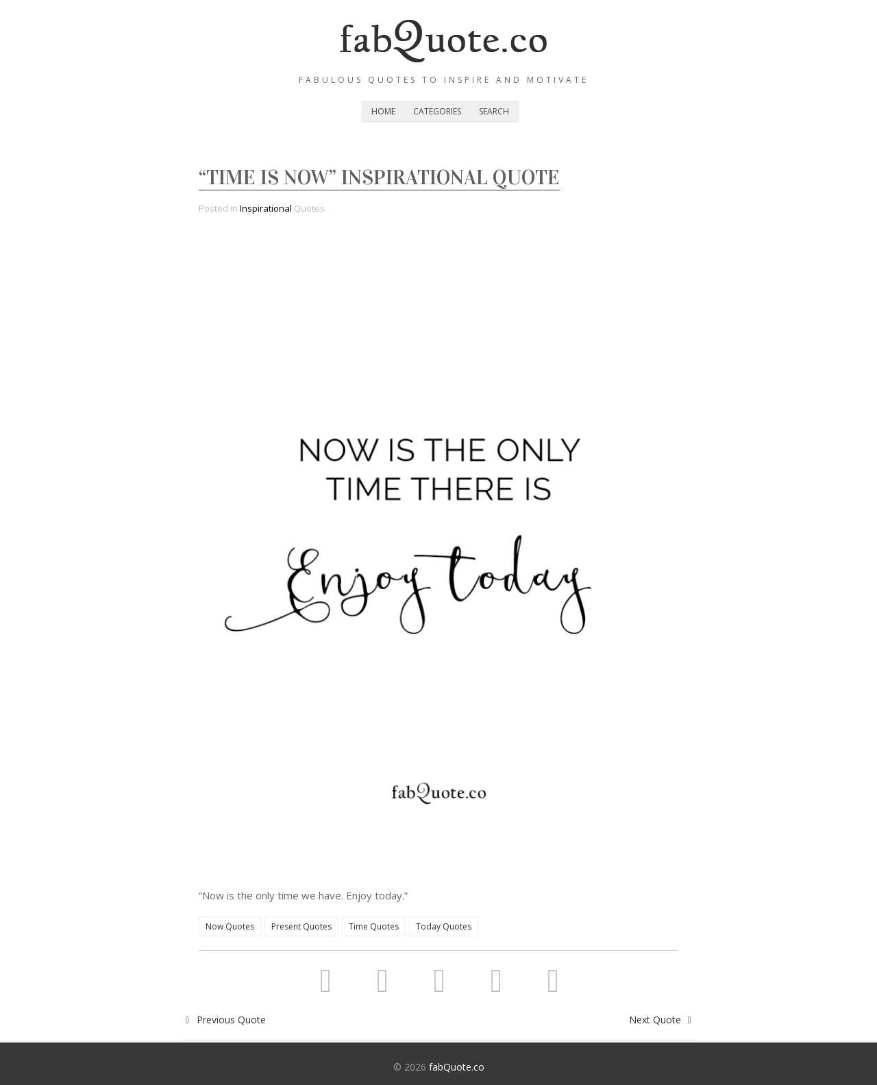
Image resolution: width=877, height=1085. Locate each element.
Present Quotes (301, 926)
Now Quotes (230, 926)
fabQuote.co (456, 1066)
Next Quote (662, 1019)
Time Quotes (374, 926)
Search (494, 111)
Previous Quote (224, 1019)
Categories (437, 111)
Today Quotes (443, 926)
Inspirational (266, 208)
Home (383, 111)
